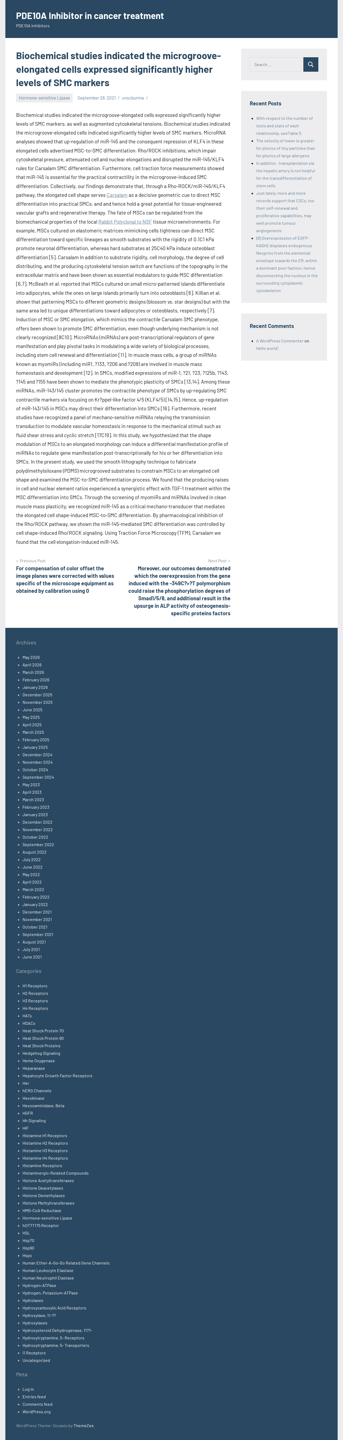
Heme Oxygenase (39, 1060)
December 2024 (38, 754)
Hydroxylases (35, 1322)
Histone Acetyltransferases (48, 1180)
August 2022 (35, 851)
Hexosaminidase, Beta (43, 1105)
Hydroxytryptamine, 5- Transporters (56, 1345)
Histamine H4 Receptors (45, 1157)
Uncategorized (36, 1360)
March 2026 (33, 672)
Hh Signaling (34, 1120)
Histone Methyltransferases (48, 1202)
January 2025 (35, 747)
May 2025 (31, 717)
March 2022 (33, 889)
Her (26, 1083)
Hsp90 (28, 1247)
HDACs (29, 1023)
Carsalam (117, 195)
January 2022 (35, 904)
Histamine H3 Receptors (45, 1150)
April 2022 (32, 881)
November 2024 (38, 762)
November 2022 (38, 829)
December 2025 (37, 694)
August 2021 (34, 941)
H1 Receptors (35, 985)
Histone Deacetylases (43, 1187)
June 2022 (33, 866)
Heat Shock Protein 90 (43, 1038)
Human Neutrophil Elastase (48, 1277)
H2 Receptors (35, 993)
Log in (28, 1389)
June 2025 (32, 709)
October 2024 (35, 769)
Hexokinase (33, 1098)
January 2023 (35, 814)
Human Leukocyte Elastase (48, 1270)
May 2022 (31, 874)
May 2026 (31, 657)
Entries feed (34, 1396)
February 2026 (36, 679)
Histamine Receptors (42, 1165)
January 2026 (35, 687)
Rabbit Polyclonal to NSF (125, 222)
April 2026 (32, 664)
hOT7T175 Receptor (41, 1225)
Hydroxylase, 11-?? (39, 1315)
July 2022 (32, 859)
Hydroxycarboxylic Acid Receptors (54, 1307)
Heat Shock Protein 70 (43, 1030)
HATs (27, 1015)
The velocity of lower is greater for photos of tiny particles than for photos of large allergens (285, 148)
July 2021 (31, 949)
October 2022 (35, 836)
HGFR (28, 1113)
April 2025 (32, 724)
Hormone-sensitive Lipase (44, 97)
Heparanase (34, 1068)
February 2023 (36, 806)
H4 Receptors (35, 1008)
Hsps (27, 1255)
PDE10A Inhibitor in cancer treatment (95, 15)
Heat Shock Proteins (42, 1045)
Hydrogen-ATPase (39, 1285)
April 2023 (32, 792)
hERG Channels (37, 1090)
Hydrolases (33, 1300)
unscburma (133, 97)
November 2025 (38, 702)
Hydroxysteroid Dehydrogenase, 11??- (57, 1330)
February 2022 (36, 896)
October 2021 (35, 926)
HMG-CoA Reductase (42, 1210)
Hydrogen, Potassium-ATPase (50, 1292)
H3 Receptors (35, 1000)
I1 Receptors (34, 1352)
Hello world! (267, 348)
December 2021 (37, 911)
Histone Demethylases (44, 1195)
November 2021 (37, 919)
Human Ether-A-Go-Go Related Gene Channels (66, 1262)
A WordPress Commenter (280, 340)
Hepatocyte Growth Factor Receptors (57, 1075)
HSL (26, 1232)
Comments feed (38, 1404)
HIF (26, 1127)
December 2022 (38, 821)
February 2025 (36, 739)
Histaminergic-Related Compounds (56, 1172)
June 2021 (32, 956)
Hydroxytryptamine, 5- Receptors (53, 1337)
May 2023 (31, 784)
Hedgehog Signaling (41, 1053)
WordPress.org (37, 1411)
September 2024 (38, 777)
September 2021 (38, 934)
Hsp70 (28, 1240)
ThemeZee (83, 1425)
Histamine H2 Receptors (45, 1142)
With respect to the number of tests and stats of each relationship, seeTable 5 (284, 126)
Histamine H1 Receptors (45, 1135)
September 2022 (38, 844)
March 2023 (33, 799)
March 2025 (33, 732)
